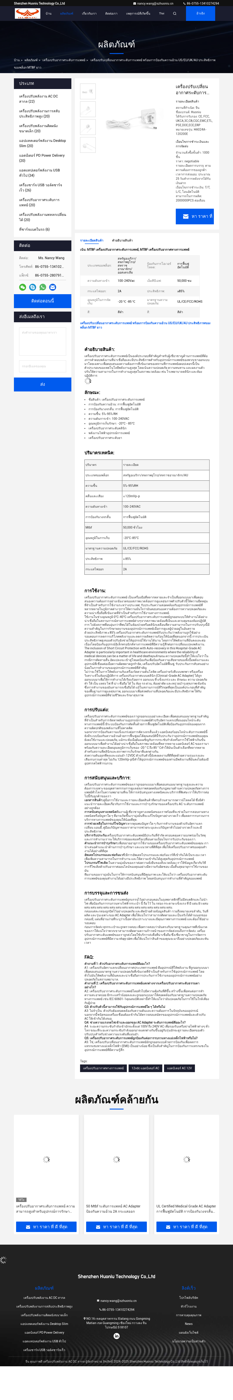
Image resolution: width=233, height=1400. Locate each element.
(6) (34, 229)
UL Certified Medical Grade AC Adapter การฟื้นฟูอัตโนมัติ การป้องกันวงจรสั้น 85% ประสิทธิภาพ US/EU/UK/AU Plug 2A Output (186, 1209)
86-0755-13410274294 (201, 3)
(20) (39, 113)
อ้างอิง (200, 13)
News (189, 1324)
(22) (38, 99)
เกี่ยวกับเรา (89, 13)
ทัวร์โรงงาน (189, 1306)
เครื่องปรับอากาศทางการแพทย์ (103, 1068)
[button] (31, 1170)
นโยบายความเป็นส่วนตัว (188, 1341)
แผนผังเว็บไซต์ (188, 1332)
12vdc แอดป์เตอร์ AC (145, 1068)
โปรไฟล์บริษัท (188, 1297)
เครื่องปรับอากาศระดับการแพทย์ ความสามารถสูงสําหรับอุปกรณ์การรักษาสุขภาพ (45, 1209)
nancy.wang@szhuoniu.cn (153, 3)
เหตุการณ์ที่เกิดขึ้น (138, 13)
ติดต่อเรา (111, 13)
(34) (39, 173)
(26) (40, 187)
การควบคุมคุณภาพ (188, 1315)
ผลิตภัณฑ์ (66, 13)
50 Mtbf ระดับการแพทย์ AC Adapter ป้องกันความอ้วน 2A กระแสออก (113, 1209)
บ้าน (49, 13)
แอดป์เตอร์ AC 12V (179, 1068)
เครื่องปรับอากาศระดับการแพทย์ (63, 60)
